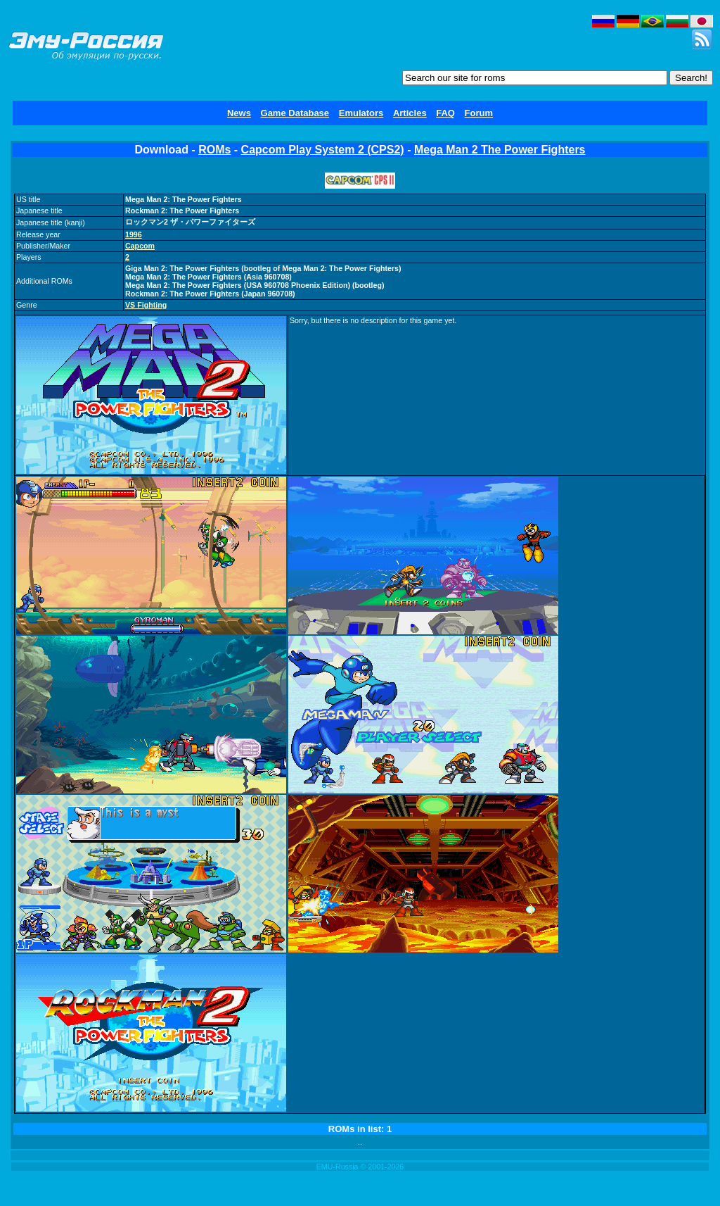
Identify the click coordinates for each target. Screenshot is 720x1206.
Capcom (140, 245)
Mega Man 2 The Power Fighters (500, 150)
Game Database (295, 113)
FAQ (445, 113)
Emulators (361, 113)
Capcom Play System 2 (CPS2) (322, 150)
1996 (133, 234)
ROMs (214, 150)
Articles (410, 113)
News (239, 113)
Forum (479, 113)
